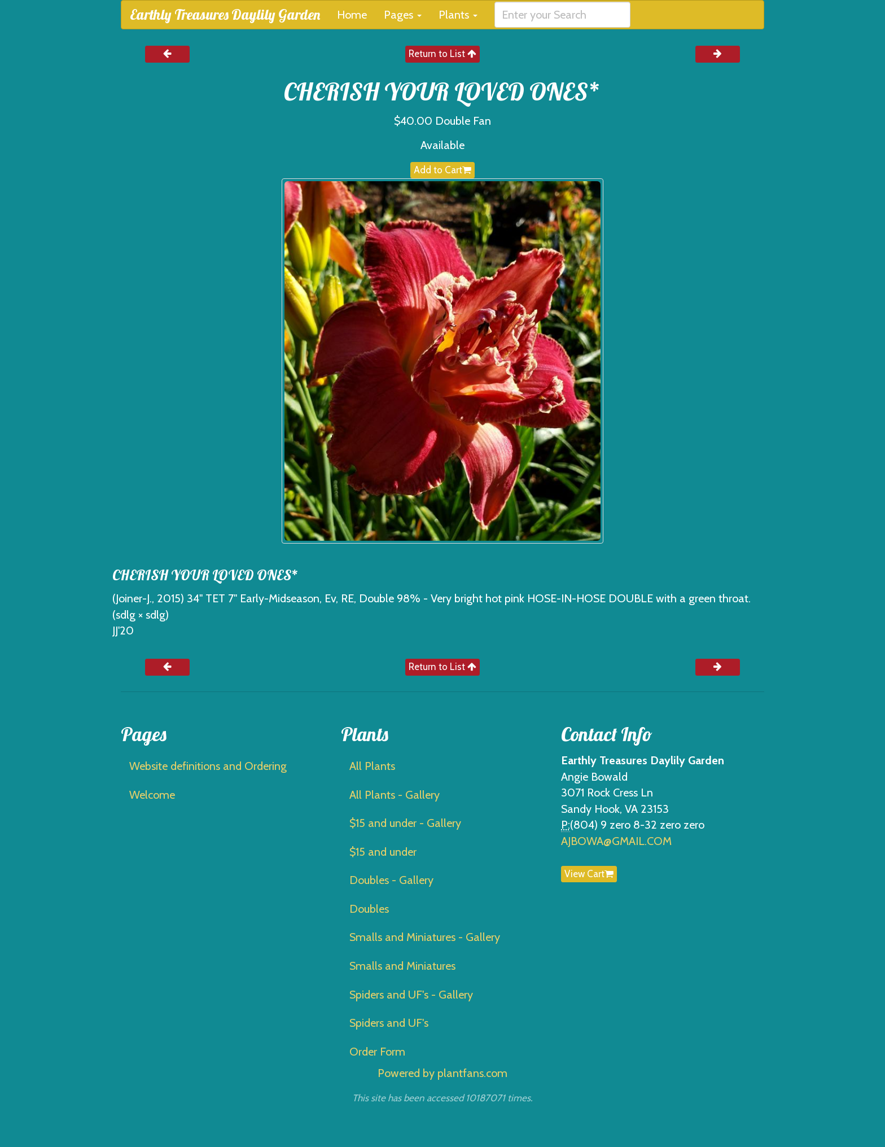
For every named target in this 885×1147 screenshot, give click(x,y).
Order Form (377, 1051)
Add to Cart (442, 170)
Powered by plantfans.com (442, 1073)
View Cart (589, 873)
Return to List (442, 53)
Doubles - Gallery (391, 880)
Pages (403, 14)
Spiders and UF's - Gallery (411, 994)
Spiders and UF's (388, 1023)
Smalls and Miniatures (402, 966)
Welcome (152, 795)
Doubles (369, 909)
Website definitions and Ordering (208, 766)
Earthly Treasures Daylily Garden (225, 14)
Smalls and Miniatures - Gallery (424, 937)
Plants (458, 14)
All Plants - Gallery (394, 795)
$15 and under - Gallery (405, 823)
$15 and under (383, 852)
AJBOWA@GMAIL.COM (616, 841)
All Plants (372, 766)
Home (352, 14)
